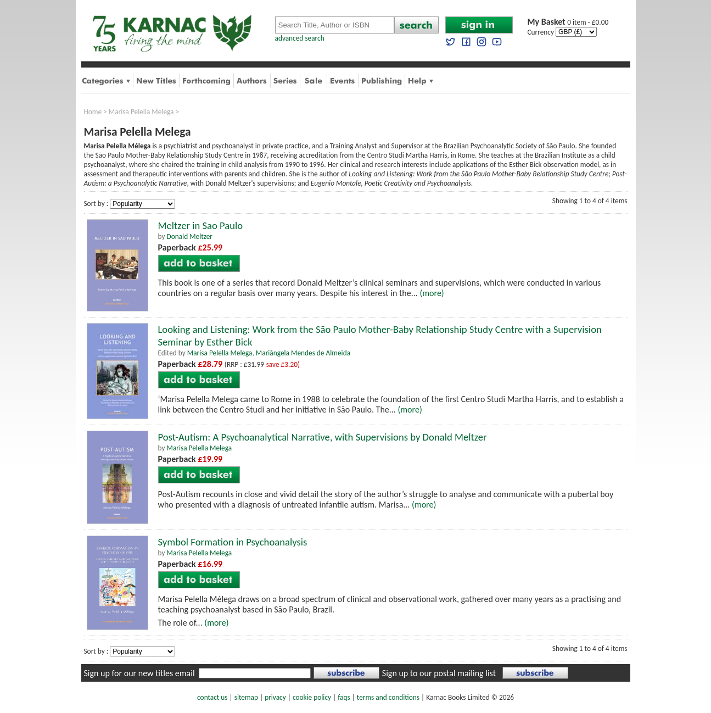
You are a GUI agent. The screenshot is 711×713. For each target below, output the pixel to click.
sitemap (246, 697)
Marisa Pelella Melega (141, 111)
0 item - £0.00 (568, 22)
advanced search (299, 38)
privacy (275, 697)
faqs (344, 697)
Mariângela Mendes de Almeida (303, 353)
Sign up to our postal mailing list (439, 673)
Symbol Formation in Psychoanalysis (232, 542)
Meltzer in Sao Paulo (200, 225)
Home (93, 111)
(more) (431, 293)
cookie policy (312, 697)
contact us (212, 697)
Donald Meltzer (189, 236)
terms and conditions (388, 697)
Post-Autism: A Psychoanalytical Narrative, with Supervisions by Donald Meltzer (322, 437)
